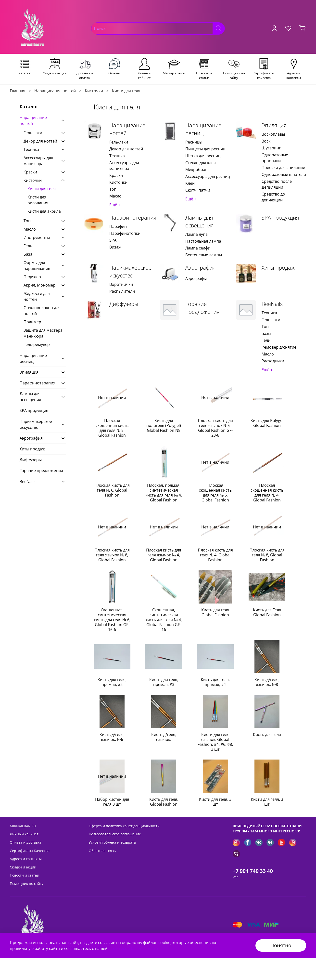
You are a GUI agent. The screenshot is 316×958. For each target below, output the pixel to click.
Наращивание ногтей (55, 90)
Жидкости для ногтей (37, 296)
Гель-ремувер (37, 344)
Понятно (280, 945)
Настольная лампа (203, 241)
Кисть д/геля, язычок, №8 (266, 682)
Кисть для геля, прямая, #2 (112, 682)
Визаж (115, 247)
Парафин (118, 226)
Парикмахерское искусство (130, 271)
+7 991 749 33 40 (253, 870)
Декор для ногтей (126, 149)
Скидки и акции (23, 867)
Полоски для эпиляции (283, 167)
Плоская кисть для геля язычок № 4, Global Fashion (163, 555)
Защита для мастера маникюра (43, 333)
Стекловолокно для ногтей (42, 310)
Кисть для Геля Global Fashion (267, 612)
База (28, 254)
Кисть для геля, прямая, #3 (163, 682)
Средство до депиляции (273, 197)
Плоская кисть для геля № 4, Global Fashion (215, 555)
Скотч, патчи (197, 190)
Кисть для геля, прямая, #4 (215, 682)
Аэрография (200, 267)
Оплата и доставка (25, 842)
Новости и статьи (24, 875)
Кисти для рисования (37, 200)
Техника (117, 155)
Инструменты (37, 237)
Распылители (122, 291)
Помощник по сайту (26, 883)
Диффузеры (123, 304)
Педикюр (32, 276)
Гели (266, 340)
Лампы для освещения (199, 221)
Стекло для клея (200, 162)
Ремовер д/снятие (279, 347)
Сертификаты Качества (30, 850)
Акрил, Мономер (39, 285)
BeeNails (272, 304)
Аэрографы (196, 278)
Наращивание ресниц (203, 129)
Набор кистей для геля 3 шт (112, 802)
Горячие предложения (202, 307)
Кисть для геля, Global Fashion (163, 802)
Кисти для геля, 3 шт (215, 802)
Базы (266, 333)
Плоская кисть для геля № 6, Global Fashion (112, 490)
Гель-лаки (118, 142)
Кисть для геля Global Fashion (215, 612)
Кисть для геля (267, 734)
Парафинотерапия (132, 217)
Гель (28, 246)
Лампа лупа (196, 234)
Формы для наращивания (37, 265)
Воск (266, 141)
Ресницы (193, 142)
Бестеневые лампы (203, 255)
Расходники (273, 361)
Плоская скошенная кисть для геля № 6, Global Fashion (215, 493)
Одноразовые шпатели (284, 174)
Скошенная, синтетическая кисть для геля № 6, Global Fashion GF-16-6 (112, 619)
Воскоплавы (273, 134)
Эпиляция (274, 125)
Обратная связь (102, 850)
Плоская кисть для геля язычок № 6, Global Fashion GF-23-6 (215, 428)
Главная (17, 90)
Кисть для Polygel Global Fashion (267, 423)
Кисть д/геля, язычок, (163, 737)
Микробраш (197, 169)
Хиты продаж (278, 267)
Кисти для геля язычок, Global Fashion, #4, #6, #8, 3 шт (215, 742)
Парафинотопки (124, 233)
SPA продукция (280, 217)
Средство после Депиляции (277, 184)
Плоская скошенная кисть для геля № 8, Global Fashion (112, 428)
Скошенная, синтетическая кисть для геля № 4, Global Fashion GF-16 (163, 619)
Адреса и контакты (26, 858)
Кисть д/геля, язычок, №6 (112, 737)
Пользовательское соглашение (115, 834)
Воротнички (121, 284)
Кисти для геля (41, 188)
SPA (112, 240)
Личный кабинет (24, 834)
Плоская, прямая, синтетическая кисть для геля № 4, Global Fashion (163, 493)
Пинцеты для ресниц (205, 149)
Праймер (32, 322)
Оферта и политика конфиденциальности (124, 826)
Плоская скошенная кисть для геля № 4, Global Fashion (267, 493)
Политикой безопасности (133, 948)
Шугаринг (271, 148)
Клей (190, 183)
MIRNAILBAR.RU (23, 826)
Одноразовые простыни (275, 157)
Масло (115, 196)
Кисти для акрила (44, 211)
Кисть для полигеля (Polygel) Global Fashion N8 (163, 425)
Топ (112, 189)
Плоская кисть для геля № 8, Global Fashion (267, 555)
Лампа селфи (197, 248)
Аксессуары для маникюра (124, 165)
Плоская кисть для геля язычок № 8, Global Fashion (112, 555)
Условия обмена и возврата (112, 842)
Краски (116, 175)
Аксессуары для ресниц (207, 176)
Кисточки (94, 90)
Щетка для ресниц (202, 155)
